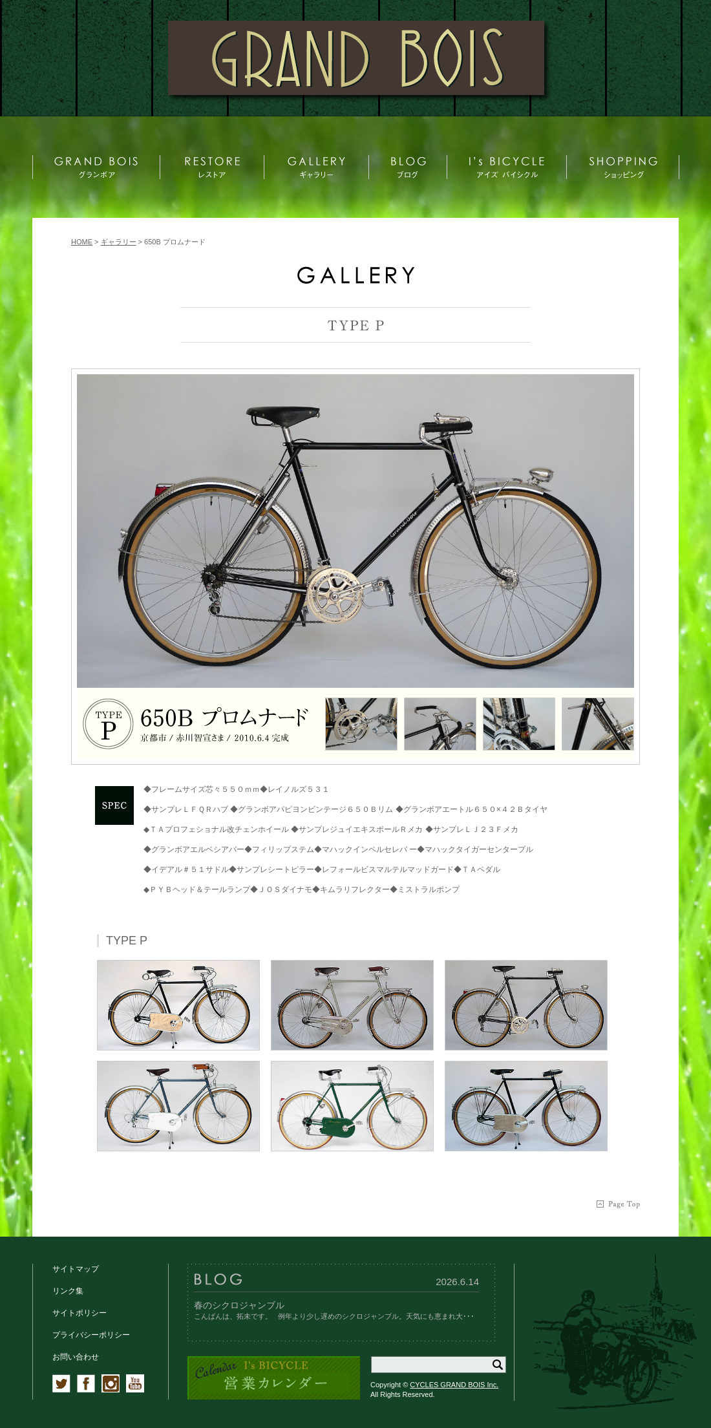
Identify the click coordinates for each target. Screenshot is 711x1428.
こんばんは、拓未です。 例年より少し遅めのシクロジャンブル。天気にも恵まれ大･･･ (334, 1316)
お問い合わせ (75, 1356)
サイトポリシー (79, 1312)
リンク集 (67, 1290)
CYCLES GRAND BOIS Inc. (454, 1385)
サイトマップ (75, 1268)
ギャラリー (118, 242)
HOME (81, 242)
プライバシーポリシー (91, 1334)
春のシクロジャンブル (239, 1305)
